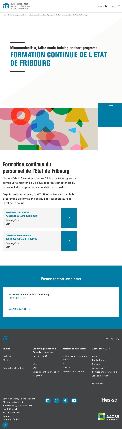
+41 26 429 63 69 (11, 412)
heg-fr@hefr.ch (10, 409)
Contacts (7, 415)
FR (107, 339)
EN (117, 339)
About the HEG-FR (101, 348)
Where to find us (11, 419)
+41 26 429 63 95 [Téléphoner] (17, 297)
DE (112, 339)
